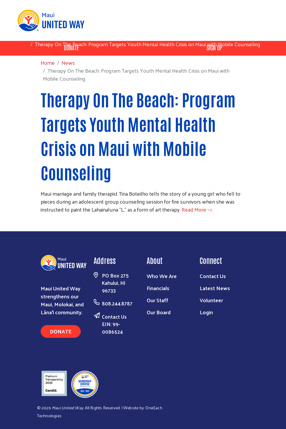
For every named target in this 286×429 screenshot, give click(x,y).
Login (206, 312)
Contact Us (114, 316)
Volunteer (211, 300)
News (55, 36)
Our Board (159, 312)
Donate (61, 331)
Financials (158, 287)
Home (35, 36)
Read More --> (197, 209)
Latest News (215, 287)
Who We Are (162, 275)
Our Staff (157, 300)
